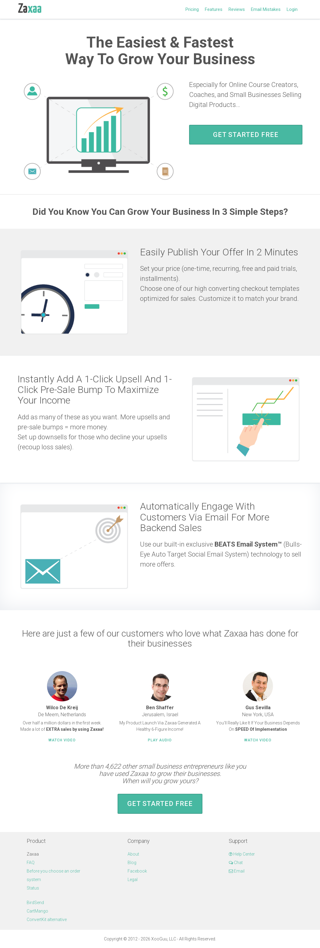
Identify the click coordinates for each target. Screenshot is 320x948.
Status (33, 888)
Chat (236, 862)
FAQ (31, 862)
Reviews (236, 9)
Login (292, 9)
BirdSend (35, 902)
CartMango (37, 911)
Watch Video (62, 740)
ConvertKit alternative (47, 919)
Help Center (242, 854)
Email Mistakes (266, 9)
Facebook (137, 871)
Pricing (192, 9)
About (133, 854)
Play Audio (160, 740)
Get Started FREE (245, 134)
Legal (133, 879)
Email (237, 871)
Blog (132, 862)
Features (213, 9)
